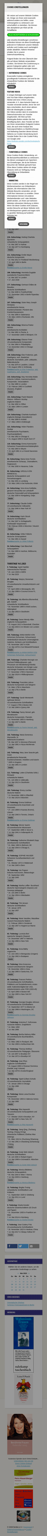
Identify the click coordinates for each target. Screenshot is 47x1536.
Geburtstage (12, 76)
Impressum (28, 1527)
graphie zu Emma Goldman (21, 820)
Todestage (27, 76)
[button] (12, 1246)
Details (10, 101)
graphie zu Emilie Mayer (19, 268)
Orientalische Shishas (15, 1303)
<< (18, 1273)
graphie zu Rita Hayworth (20, 1125)
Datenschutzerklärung (15, 1530)
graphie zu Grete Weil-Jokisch (22, 1165)
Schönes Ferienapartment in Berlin (20, 1305)
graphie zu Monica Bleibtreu (21, 1183)
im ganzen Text (30, 41)
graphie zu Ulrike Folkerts (20, 541)
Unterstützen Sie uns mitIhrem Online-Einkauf (23, 1463)
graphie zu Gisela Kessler (20, 1220)
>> (29, 1273)
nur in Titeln (29, 43)
